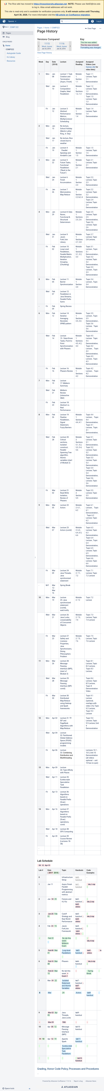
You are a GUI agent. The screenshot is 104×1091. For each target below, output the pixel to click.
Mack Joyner (47, 46)
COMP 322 (14, 27)
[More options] (100, 28)
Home (46, 28)
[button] (9, 1088)
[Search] (62, 21)
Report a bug (78, 1081)
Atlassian (69, 1086)
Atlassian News (91, 1081)
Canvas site (90, 67)
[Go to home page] (4, 21)
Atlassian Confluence (58, 1081)
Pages (39, 28)
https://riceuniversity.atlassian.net (50, 4)
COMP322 (55, 28)
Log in (99, 21)
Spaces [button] (11, 21)
